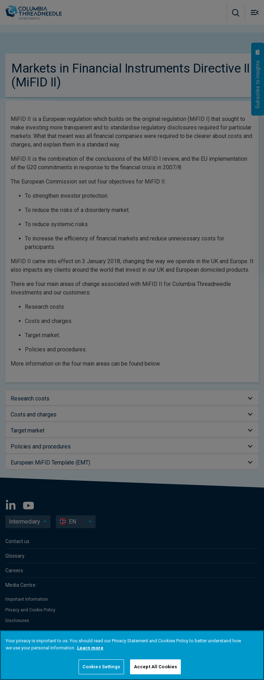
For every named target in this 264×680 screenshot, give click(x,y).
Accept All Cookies (155, 666)
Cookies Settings (101, 666)
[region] (132, 655)
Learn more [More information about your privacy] (90, 647)
